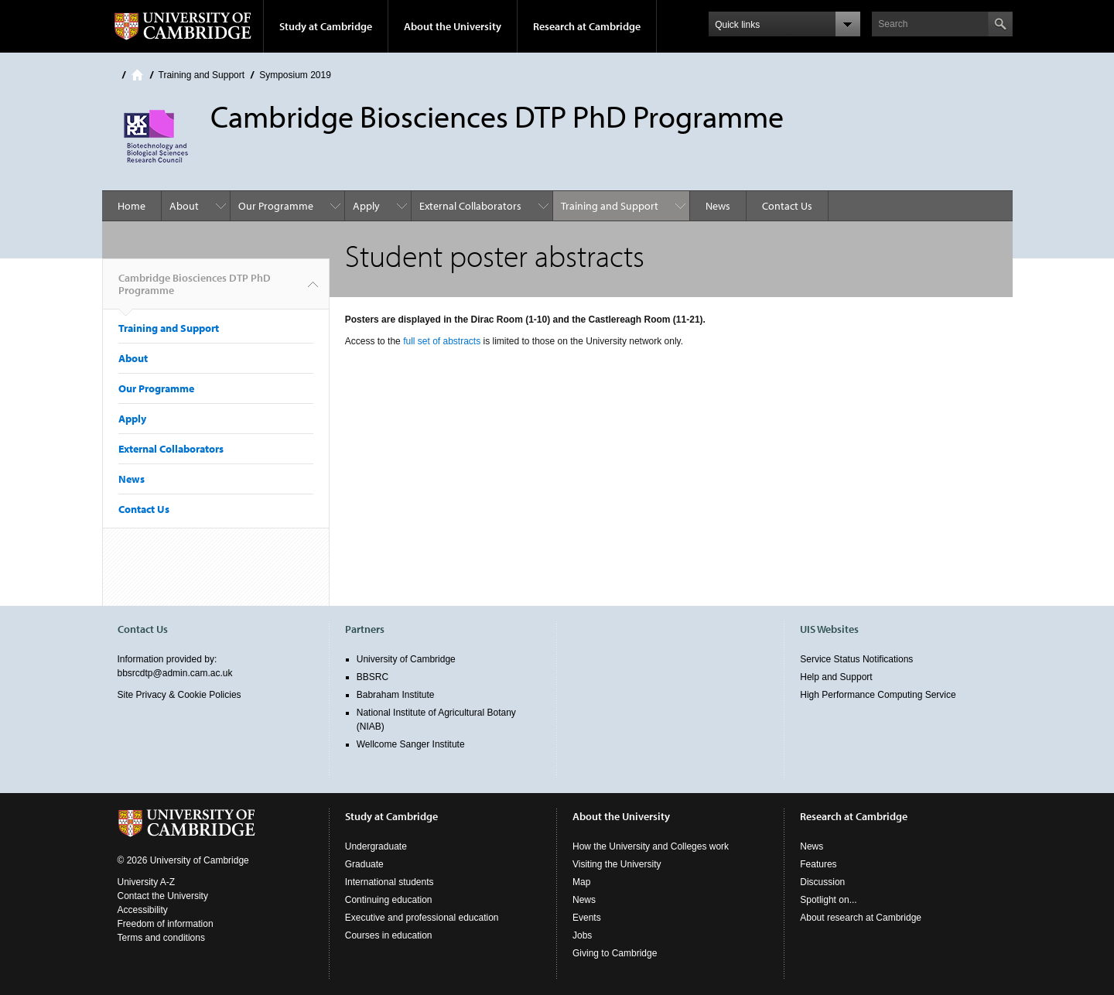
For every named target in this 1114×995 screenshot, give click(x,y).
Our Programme (275, 206)
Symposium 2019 (295, 75)
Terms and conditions (161, 937)
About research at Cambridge (860, 917)
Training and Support (202, 75)
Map (581, 882)
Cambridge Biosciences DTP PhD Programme (194, 290)
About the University (452, 26)
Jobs (582, 935)
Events (586, 917)
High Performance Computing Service (877, 694)
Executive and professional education (422, 917)
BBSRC (372, 677)
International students (389, 882)
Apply (366, 206)
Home (137, 74)
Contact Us (787, 206)
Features (818, 864)
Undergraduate (376, 846)
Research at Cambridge (587, 26)
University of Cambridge (406, 659)
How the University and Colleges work (650, 846)
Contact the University (163, 896)
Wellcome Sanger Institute (411, 744)
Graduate (364, 864)
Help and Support (836, 677)
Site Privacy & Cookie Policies (179, 694)
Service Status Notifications (856, 659)
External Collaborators (470, 206)
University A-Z (147, 882)
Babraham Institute (396, 694)
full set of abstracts (441, 341)
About (184, 206)
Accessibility (143, 909)
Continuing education (388, 899)
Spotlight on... (828, 899)
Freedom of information (166, 923)
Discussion (822, 882)
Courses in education (388, 935)
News (718, 206)
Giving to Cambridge (614, 953)
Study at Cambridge (325, 26)
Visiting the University (616, 864)
